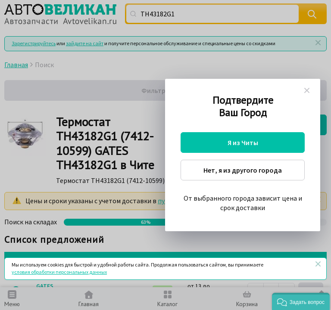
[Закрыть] (318, 264)
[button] (301, 301)
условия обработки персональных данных (59, 272)
